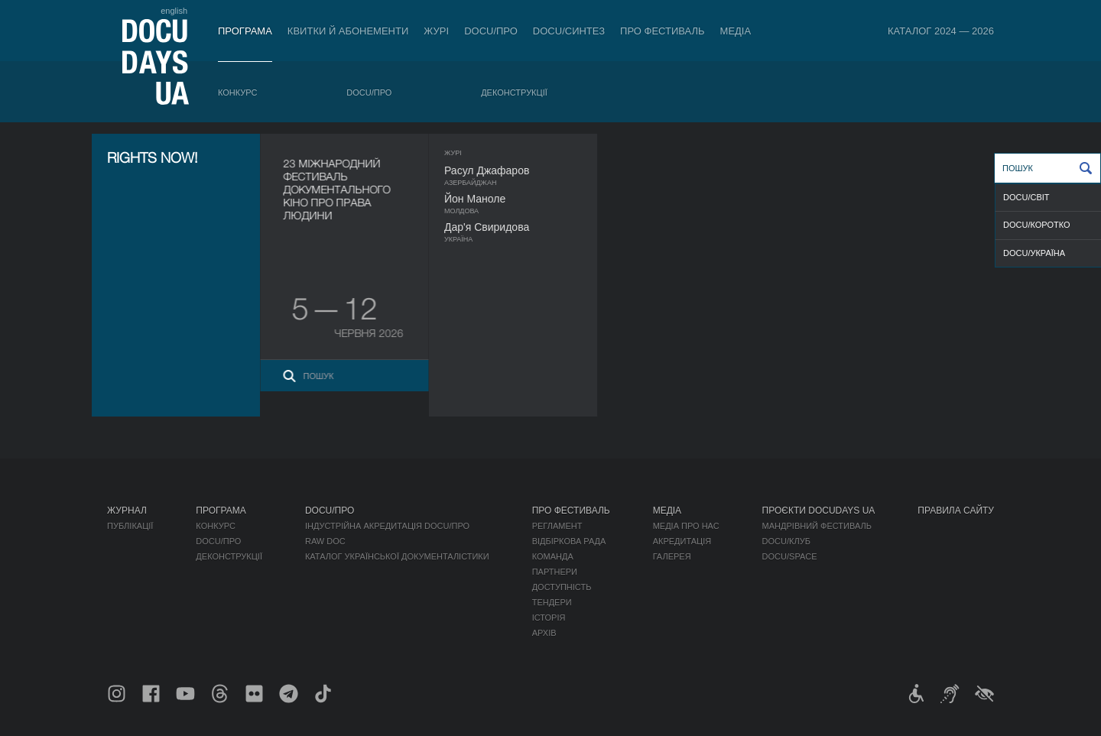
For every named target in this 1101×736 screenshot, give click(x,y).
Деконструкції (514, 92)
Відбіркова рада (569, 541)
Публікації (130, 525)
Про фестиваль (662, 31)
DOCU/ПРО (491, 31)
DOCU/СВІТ (1026, 197)
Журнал (127, 510)
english (174, 10)
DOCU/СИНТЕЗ (569, 31)
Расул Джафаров (516, 170)
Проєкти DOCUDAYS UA (818, 510)
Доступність (562, 587)
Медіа (736, 31)
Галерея (672, 556)
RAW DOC (325, 541)
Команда (552, 556)
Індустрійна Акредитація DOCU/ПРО (387, 525)
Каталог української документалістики (397, 556)
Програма (245, 31)
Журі (436, 31)
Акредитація (682, 541)
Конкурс (237, 92)
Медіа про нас (686, 525)
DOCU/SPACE (789, 556)
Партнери (554, 571)
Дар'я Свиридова (516, 227)
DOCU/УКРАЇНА (1034, 253)
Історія (549, 617)
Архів (544, 632)
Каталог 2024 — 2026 (941, 31)
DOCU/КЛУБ (786, 541)
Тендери (552, 602)
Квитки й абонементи (347, 31)
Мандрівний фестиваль (817, 525)
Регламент (557, 525)
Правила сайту (955, 510)
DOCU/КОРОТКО (1036, 224)
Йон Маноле (504, 199)
